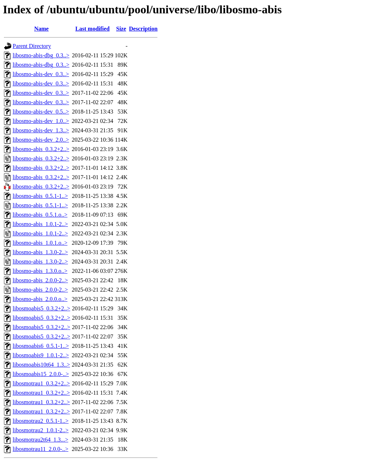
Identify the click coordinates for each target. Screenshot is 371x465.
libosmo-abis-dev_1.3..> (41, 130)
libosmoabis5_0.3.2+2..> (41, 308)
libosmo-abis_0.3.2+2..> (41, 149)
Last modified (93, 29)
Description (143, 29)
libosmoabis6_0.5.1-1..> (41, 346)
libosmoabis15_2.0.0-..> (41, 374)
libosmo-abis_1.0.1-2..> (40, 224)
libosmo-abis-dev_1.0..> (41, 121)
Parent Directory (32, 46)
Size (121, 29)
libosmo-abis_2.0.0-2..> (40, 280)
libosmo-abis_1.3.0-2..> (40, 252)
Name (41, 29)
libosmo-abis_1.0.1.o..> (40, 243)
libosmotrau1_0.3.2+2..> (41, 383)
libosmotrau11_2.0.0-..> (40, 449)
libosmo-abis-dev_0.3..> (41, 74)
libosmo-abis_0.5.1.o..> (40, 215)
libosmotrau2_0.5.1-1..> (41, 421)
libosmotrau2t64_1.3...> (40, 440)
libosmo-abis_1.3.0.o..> (40, 271)
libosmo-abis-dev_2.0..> (41, 140)
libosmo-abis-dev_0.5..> (41, 111)
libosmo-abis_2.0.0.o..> (40, 299)
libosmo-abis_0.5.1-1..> (40, 196)
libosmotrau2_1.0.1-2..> (41, 430)
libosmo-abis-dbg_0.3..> (41, 55)
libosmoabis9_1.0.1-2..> (41, 355)
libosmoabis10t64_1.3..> (41, 365)
